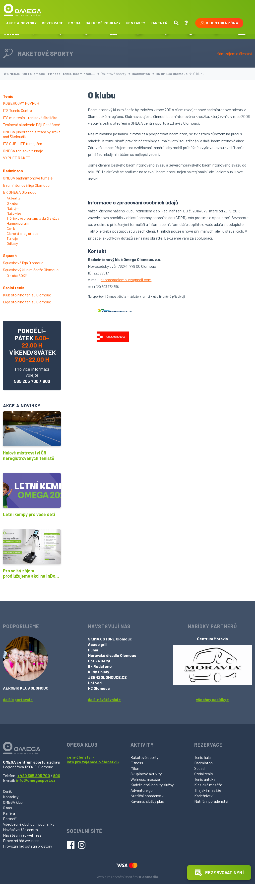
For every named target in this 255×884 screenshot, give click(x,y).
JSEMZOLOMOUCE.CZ (107, 677)
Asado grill (97, 644)
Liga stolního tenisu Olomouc (27, 301)
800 (46, 381)
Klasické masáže (208, 784)
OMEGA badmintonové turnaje (28, 178)
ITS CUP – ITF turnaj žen (22, 143)
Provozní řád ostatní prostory (27, 846)
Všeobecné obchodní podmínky (28, 824)
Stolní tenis (13, 287)
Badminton (143, 74)
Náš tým (13, 208)
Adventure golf (142, 790)
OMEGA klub (13, 802)
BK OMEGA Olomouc (174, 74)
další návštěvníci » (104, 699)
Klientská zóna (219, 23)
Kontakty (135, 23)
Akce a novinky (21, 23)
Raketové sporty (144, 757)
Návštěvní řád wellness (22, 835)
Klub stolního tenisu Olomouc (27, 294)
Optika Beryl (99, 660)
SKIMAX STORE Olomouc (110, 638)
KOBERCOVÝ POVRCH (21, 103)
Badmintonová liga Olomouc (26, 185)
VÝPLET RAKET (16, 157)
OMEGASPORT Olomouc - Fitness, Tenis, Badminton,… (51, 74)
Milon (134, 768)
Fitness (136, 762)
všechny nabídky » (212, 699)
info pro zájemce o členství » (93, 761)
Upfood (95, 682)
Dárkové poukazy (103, 23)
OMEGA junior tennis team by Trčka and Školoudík (32, 134)
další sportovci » (18, 699)
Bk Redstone (100, 666)
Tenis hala (202, 757)
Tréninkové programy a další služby (33, 218)
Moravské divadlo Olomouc (112, 655)
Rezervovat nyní (219, 873)
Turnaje (12, 238)
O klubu (12, 203)
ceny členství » (80, 757)
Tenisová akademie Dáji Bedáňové (31, 124)
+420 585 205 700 (33, 775)
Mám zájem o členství (234, 53)
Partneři (159, 23)
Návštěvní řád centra (20, 829)
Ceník (11, 228)
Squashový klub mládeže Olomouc (31, 269)
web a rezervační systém (127, 876)
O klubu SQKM (17, 275)
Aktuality (13, 198)
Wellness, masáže (145, 779)
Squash (10, 255)
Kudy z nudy (98, 671)
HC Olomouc (99, 688)
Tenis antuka (204, 779)
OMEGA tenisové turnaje (23, 150)
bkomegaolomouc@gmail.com (126, 279)
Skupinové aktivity (146, 773)
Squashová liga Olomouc (23, 262)
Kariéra (9, 813)
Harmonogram (18, 223)
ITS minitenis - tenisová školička (30, 117)
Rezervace (52, 23)
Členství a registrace (22, 233)
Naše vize (14, 213)
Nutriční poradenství (147, 795)
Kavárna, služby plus (147, 801)
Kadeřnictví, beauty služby (152, 784)
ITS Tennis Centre (17, 110)
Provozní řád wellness (21, 840)
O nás (7, 807)
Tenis (8, 96)
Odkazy (12, 243)
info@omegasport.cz (35, 780)
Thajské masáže (207, 790)
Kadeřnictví (203, 795)
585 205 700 (26, 381)
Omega (74, 23)
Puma (93, 649)
